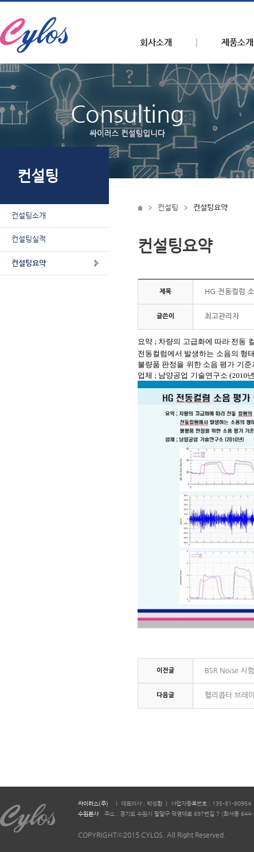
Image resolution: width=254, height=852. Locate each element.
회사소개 (156, 42)
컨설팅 (168, 207)
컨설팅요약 (28, 263)
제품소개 (237, 42)
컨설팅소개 (28, 215)
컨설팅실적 (28, 239)
